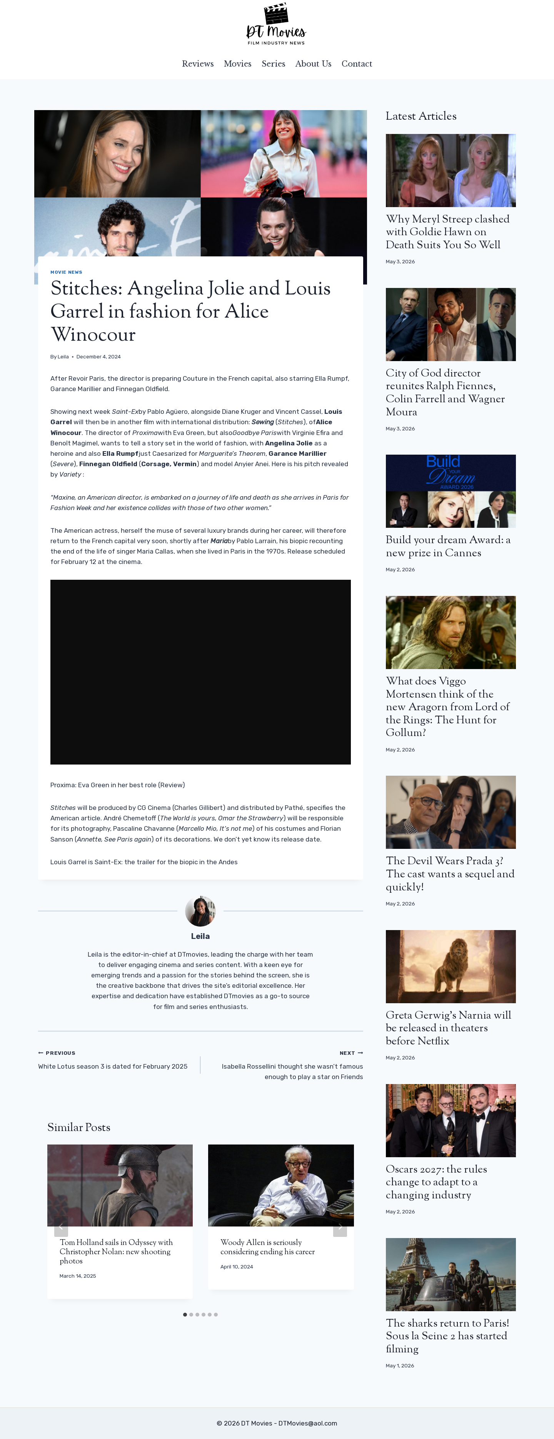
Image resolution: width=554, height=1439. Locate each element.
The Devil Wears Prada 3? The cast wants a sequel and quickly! (450, 874)
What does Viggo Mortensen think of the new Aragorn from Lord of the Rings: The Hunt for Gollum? (448, 707)
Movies (238, 64)
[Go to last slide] (61, 1226)
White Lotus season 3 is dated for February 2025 (116, 1058)
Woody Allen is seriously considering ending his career (267, 1248)
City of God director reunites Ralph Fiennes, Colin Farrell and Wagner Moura (445, 393)
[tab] (185, 1315)
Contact (357, 64)
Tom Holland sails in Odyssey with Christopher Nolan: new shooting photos (116, 1252)
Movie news (66, 272)
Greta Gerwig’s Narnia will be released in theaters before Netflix (448, 1028)
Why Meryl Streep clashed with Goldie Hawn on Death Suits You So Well (448, 232)
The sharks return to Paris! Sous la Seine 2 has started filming (447, 1336)
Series (273, 64)
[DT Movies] (277, 24)
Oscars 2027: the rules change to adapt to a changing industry (436, 1182)
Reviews (198, 64)
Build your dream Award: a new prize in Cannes (448, 547)
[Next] (340, 1226)
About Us (313, 64)
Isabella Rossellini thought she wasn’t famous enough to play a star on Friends (285, 1064)
